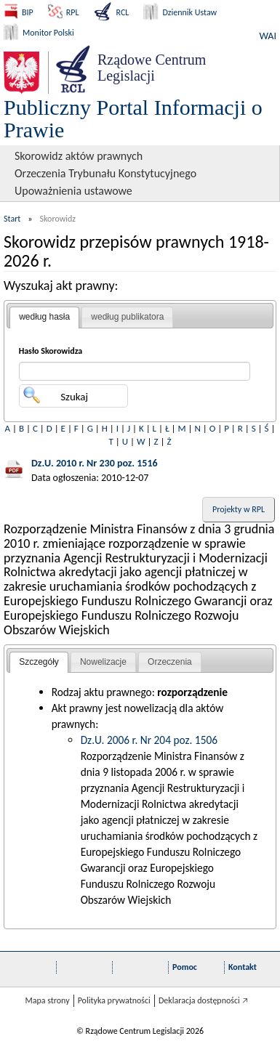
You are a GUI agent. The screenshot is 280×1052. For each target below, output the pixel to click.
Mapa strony (47, 1000)
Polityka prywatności (114, 1000)
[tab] (44, 317)
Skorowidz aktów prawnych (79, 156)
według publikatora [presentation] (127, 317)
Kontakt (242, 967)
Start (12, 219)
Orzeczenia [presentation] (170, 662)
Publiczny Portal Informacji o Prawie (133, 118)
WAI (268, 36)
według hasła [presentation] (44, 317)
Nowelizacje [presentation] (103, 662)
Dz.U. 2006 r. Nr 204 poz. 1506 (149, 740)
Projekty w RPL (238, 509)
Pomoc (184, 967)
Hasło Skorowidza (51, 351)
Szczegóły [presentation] (39, 662)
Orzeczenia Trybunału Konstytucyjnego (105, 173)
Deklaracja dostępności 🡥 (203, 1000)
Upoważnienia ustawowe (73, 191)
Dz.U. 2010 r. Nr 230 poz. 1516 (94, 463)
